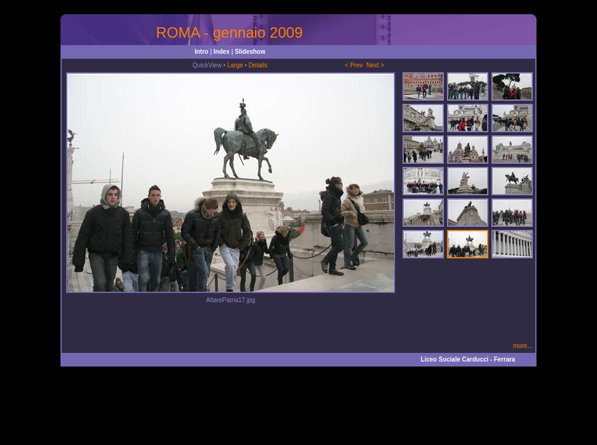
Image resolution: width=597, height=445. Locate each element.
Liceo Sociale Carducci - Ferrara (468, 359)
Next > (375, 65)
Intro (201, 51)
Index (222, 51)
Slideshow (250, 51)
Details (258, 65)
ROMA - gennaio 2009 (229, 32)
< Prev (354, 65)
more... (522, 345)
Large (235, 65)
